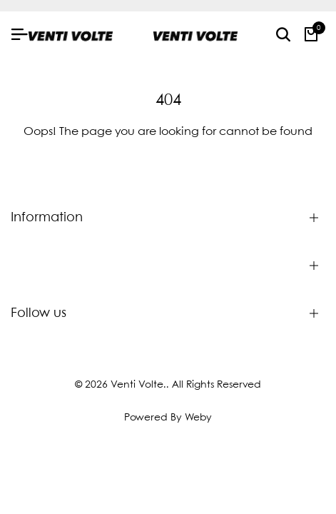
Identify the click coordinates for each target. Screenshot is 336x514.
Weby (198, 418)
